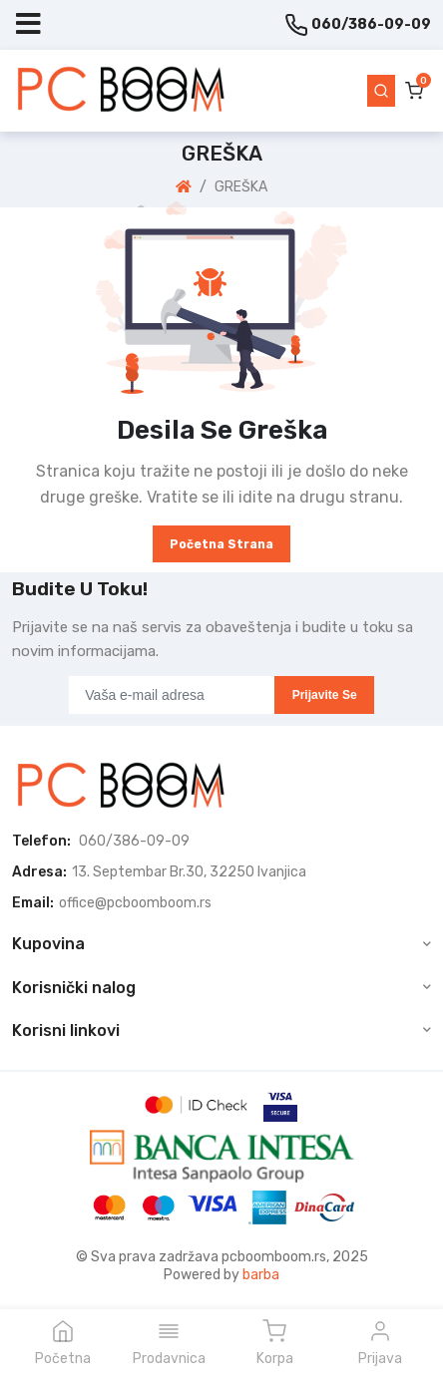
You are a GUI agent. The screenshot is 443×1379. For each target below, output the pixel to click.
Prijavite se (324, 695)
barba (260, 1274)
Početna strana (221, 544)
